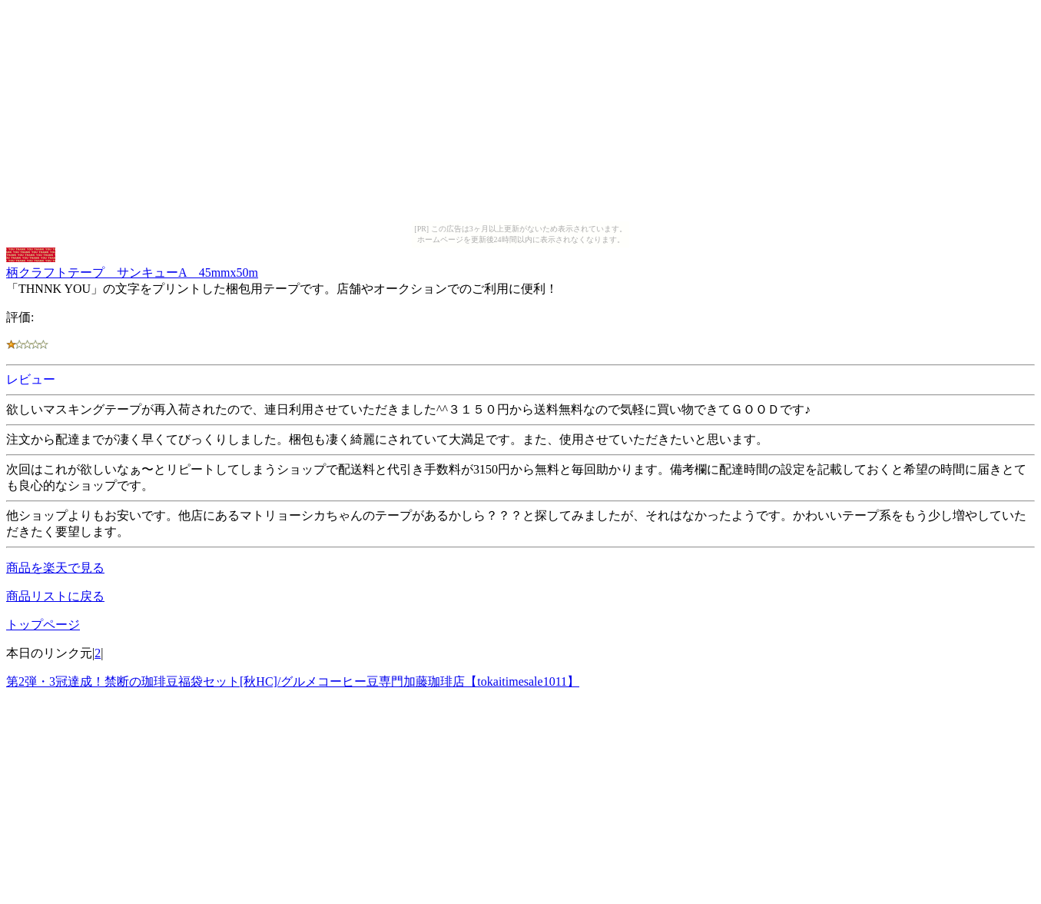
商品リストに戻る (55, 596)
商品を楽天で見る (55, 567)
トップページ (43, 624)
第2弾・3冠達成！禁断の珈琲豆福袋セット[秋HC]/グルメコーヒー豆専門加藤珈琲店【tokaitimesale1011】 (292, 681)
